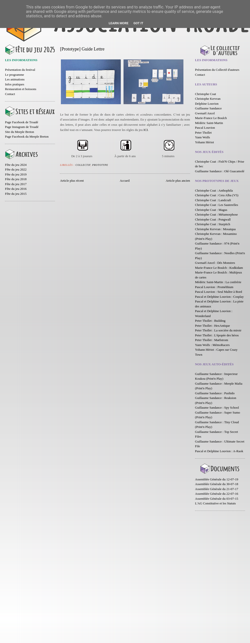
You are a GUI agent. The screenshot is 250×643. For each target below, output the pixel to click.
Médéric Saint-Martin (209, 123)
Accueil (125, 180)
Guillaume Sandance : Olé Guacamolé (219, 171)
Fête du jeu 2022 (15, 169)
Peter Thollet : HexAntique (212, 325)
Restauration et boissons (20, 89)
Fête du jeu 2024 (15, 165)
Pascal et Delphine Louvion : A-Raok (219, 451)
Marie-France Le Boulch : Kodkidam (219, 268)
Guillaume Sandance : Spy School (217, 407)
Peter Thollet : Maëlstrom (211, 340)
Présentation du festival (20, 70)
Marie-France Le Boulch (211, 118)
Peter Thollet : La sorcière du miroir (218, 330)
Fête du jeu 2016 (15, 189)
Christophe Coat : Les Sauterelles (216, 205)
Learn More (118, 23)
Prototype (100, 165)
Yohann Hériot (204, 142)
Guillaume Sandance (208, 108)
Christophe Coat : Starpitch (212, 224)
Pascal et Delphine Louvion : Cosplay (219, 296)
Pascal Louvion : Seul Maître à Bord (218, 292)
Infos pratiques (14, 84)
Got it (138, 23)
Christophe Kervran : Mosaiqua (215, 229)
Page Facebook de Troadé (21, 122)
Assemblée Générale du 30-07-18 (216, 484)
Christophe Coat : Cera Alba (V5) (216, 195)
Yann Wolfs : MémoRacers (212, 345)
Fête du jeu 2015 (15, 194)
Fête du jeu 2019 (15, 174)
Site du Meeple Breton (19, 132)
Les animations (15, 79)
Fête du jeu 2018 (15, 179)
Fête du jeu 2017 (15, 184)
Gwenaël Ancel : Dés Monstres (215, 263)
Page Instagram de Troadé (21, 127)
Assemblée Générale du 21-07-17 (216, 489)
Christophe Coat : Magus (211, 210)
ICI (146, 130)
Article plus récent (72, 180)
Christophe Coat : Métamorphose (216, 214)
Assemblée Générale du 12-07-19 (216, 479)
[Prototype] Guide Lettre (82, 49)
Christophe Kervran (208, 98)
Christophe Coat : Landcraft (213, 200)
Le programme (14, 74)
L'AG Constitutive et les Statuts (215, 503)
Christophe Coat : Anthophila (214, 190)
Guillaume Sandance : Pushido (215, 393)
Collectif (83, 165)
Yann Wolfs (202, 137)
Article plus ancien (178, 180)
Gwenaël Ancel (205, 113)
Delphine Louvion (207, 103)
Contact (10, 94)
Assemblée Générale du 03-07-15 (216, 498)
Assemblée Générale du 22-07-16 (216, 493)
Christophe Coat (205, 94)
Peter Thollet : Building (210, 320)
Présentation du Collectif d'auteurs (217, 70)
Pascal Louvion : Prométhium (214, 287)
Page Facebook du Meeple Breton (27, 136)
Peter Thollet (203, 132)
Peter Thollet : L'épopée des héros (217, 335)
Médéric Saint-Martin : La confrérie (218, 282)
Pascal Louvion (205, 127)
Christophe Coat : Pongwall (213, 219)
